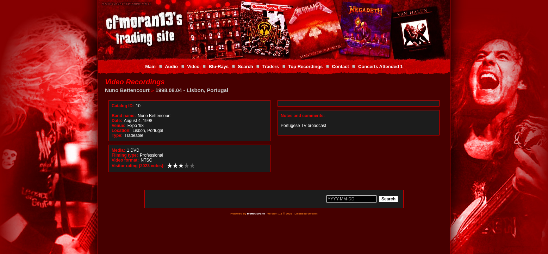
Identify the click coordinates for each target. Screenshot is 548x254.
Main (150, 66)
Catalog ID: (123, 105)
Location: (121, 130)
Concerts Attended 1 (380, 66)
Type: (117, 135)
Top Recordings (305, 66)
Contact (340, 66)
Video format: (125, 160)
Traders (270, 66)
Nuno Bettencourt (127, 90)
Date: (117, 120)
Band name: (124, 115)
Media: (118, 150)
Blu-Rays (219, 66)
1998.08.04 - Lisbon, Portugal (191, 90)
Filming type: (125, 155)
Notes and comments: (303, 115)
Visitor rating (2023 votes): (138, 165)
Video (193, 66)
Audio (171, 66)
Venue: (118, 125)
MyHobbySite (256, 213)
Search (245, 66)
